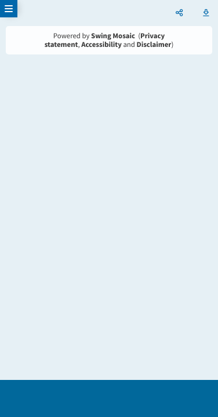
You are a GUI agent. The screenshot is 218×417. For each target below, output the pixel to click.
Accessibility (101, 44)
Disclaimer (154, 44)
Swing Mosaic (113, 36)
